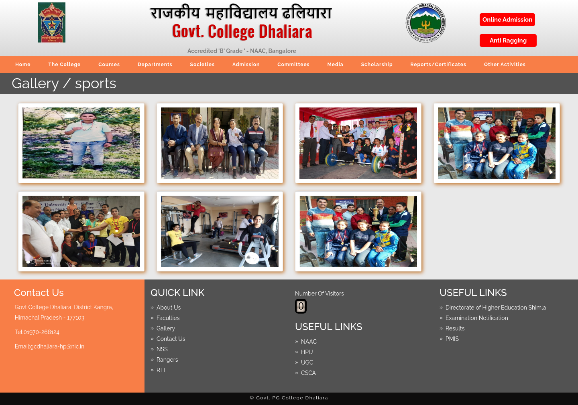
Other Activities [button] (505, 64)
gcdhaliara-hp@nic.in (57, 346)
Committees (293, 64)
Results (455, 328)
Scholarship (377, 64)
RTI (161, 370)
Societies (202, 64)
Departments (155, 64)
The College (64, 64)
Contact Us (171, 338)
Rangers (167, 359)
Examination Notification (477, 317)
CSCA (308, 372)
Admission (246, 64)
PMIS (452, 338)
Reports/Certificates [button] (439, 64)
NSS (162, 349)
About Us (169, 307)
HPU (307, 351)
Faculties (168, 317)
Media (336, 64)
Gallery (166, 328)
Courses (109, 64)
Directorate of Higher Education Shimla (496, 307)
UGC (307, 362)
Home (23, 64)
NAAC (309, 341)
